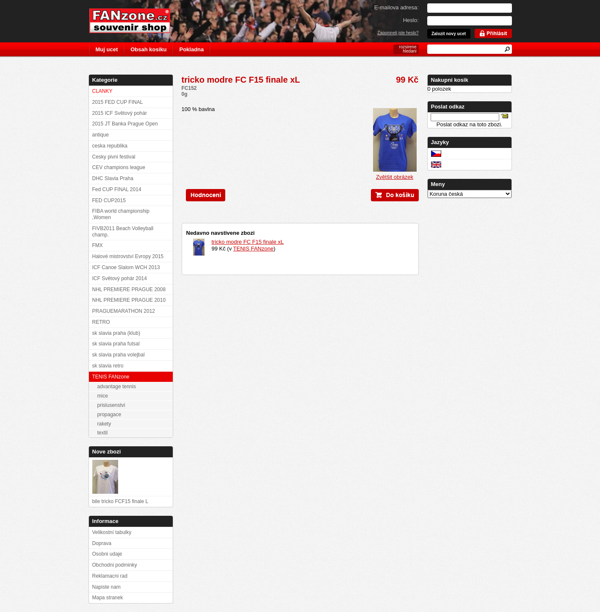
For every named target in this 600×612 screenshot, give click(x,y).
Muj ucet (107, 49)
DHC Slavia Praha (112, 178)
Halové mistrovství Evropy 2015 (128, 256)
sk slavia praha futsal (116, 344)
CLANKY (102, 91)
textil (102, 433)
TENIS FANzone (253, 248)
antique (100, 135)
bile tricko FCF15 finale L (120, 501)
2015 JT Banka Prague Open (125, 124)
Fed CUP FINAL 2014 (116, 189)
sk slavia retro (108, 366)
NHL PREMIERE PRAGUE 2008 (129, 289)
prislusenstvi (111, 405)
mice (102, 396)
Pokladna (191, 49)
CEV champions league (118, 167)
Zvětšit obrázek (395, 174)
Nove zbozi (106, 451)
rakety (104, 424)
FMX (97, 245)
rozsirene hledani (407, 49)
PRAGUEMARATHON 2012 (123, 311)
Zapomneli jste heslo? (397, 33)
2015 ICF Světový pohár (119, 113)
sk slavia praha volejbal (118, 355)
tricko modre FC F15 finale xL (248, 242)
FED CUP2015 (109, 200)
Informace (105, 521)
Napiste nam (106, 587)
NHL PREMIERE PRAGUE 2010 (129, 300)
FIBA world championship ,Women (120, 214)
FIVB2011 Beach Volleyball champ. (123, 231)
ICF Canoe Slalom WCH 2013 (126, 267)
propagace (109, 414)
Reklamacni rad (109, 576)
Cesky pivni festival (113, 157)
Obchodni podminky (114, 565)
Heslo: (411, 20)
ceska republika (109, 146)
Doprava (101, 543)
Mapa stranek (107, 598)
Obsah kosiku (148, 49)
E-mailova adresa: (396, 7)
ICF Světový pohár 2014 (119, 278)
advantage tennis (116, 386)
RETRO (101, 322)
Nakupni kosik (449, 80)
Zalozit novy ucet (448, 33)
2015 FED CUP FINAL (117, 102)
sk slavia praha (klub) (116, 333)
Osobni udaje (107, 554)
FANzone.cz (136, 20)
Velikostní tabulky (112, 532)
